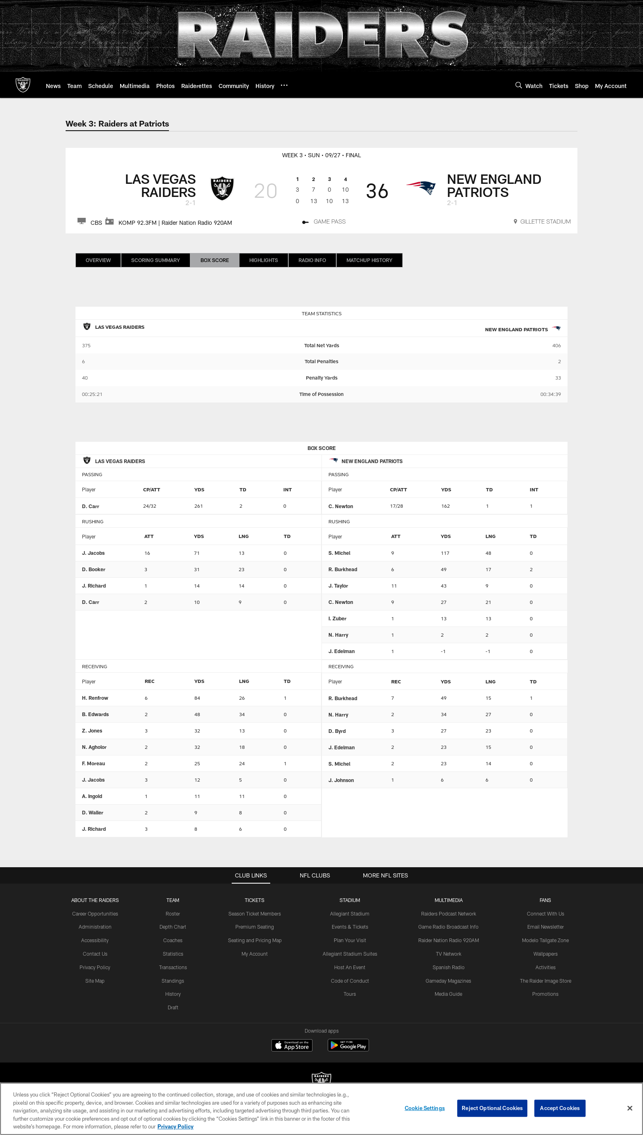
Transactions (173, 967)
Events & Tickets (350, 926)
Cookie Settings (425, 1108)
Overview (98, 260)
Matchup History (369, 260)
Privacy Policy (95, 967)
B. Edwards (95, 714)
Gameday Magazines (448, 981)
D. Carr (90, 506)
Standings (173, 981)
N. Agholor (94, 747)
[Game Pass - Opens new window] (324, 223)
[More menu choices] (284, 85)
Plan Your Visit (350, 940)
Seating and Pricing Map (255, 940)
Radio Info (312, 260)
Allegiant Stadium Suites (350, 953)
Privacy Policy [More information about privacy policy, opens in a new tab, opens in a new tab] (175, 1126)
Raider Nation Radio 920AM (448, 940)
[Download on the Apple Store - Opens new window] (292, 1046)
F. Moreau (93, 763)
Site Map (95, 981)
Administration (95, 926)
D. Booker (93, 569)
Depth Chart (173, 926)
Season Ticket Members (254, 913)
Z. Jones (92, 730)
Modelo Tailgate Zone (545, 940)
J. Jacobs (93, 553)
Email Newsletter (545, 926)
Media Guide (448, 994)
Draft (173, 1007)
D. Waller (92, 812)
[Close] (630, 1108)
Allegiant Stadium (349, 913)
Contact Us (95, 953)
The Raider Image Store (545, 981)
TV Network (448, 953)
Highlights (263, 260)
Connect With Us (545, 913)
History (173, 994)
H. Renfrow (95, 698)
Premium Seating (254, 926)
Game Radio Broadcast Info (448, 926)
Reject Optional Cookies (492, 1108)
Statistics (173, 953)
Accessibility (95, 940)
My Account (255, 953)
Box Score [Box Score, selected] (215, 260)
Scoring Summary (155, 260)
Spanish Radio (449, 967)
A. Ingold (92, 796)
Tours (350, 994)
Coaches (172, 940)
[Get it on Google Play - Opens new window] (348, 1049)
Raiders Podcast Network (448, 913)
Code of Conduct (350, 981)
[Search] (518, 84)
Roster (173, 913)
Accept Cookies (560, 1108)
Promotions (545, 994)
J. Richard (94, 585)
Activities (546, 967)
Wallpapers (546, 953)
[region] (321, 1109)
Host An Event (349, 967)
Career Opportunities (95, 913)
